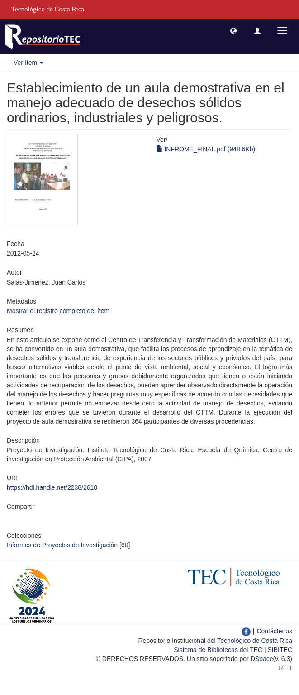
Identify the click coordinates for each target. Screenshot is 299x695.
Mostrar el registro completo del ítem (58, 310)
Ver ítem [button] (28, 62)
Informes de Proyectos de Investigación (62, 545)
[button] (233, 30)
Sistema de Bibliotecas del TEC (218, 649)
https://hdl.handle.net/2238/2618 (52, 487)
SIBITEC (280, 649)
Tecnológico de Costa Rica (254, 640)
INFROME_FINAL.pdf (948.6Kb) (206, 149)
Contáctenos (274, 631)
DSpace (262, 658)
